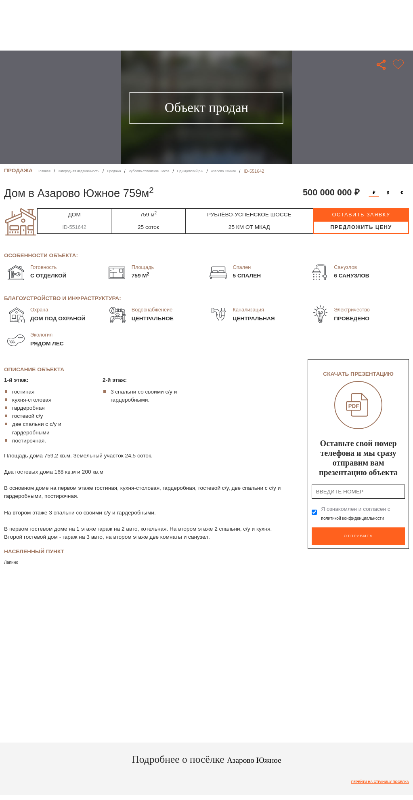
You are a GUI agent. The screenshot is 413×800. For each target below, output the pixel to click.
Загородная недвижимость (89, 171)
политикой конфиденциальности (363, 518)
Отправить (358, 534)
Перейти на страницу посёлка (370, 782)
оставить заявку (361, 215)
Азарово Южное (271, 171)
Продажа (133, 171)
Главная (46, 171)
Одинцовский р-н (229, 171)
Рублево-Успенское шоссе (178, 171)
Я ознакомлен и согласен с (363, 513)
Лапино (13, 562)
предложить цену (361, 227)
